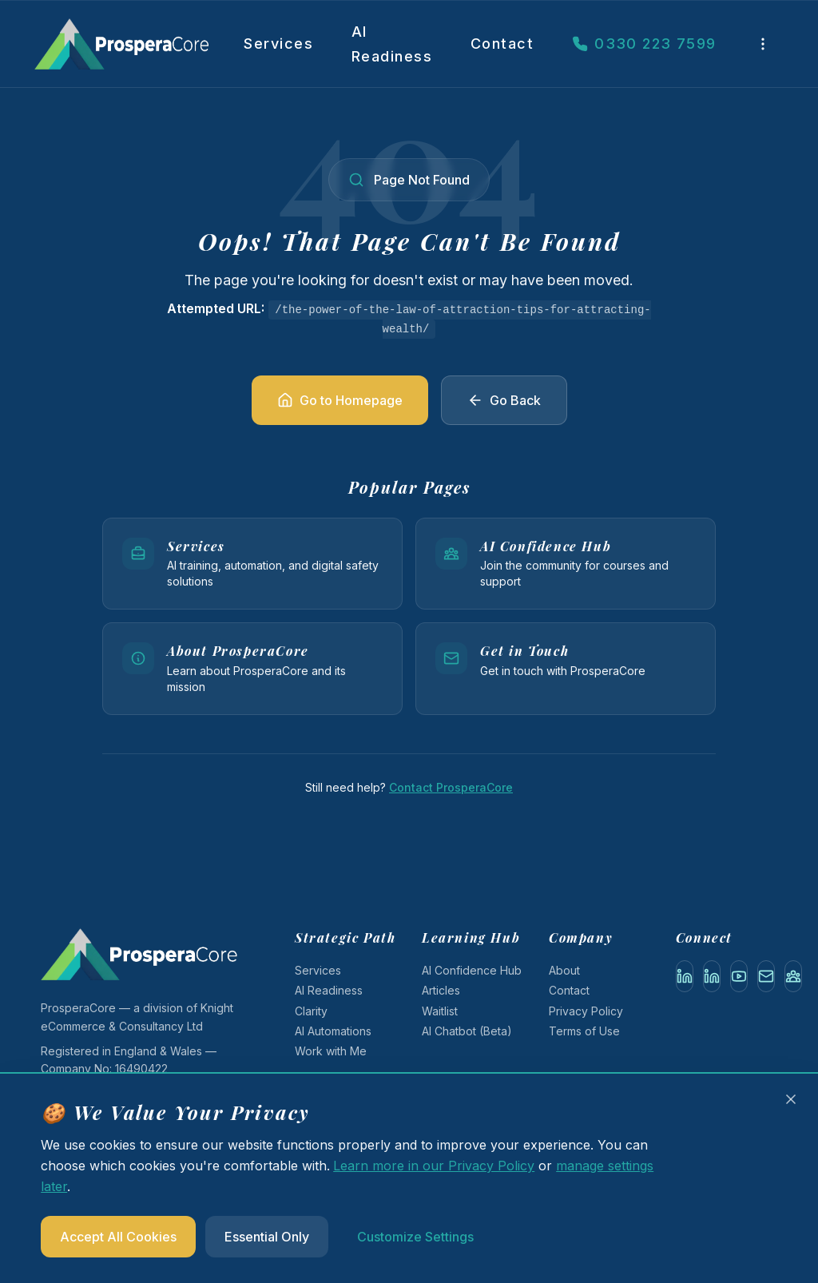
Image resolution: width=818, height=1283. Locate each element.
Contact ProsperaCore (451, 787)
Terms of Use (584, 1031)
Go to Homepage (340, 400)
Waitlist (440, 1011)
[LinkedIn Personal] (684, 976)
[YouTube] (739, 976)
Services (278, 43)
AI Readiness (391, 44)
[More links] (763, 44)
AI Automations (333, 1031)
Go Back (504, 400)
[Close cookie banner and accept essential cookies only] (790, 1099)
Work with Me (331, 1051)
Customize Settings (415, 1237)
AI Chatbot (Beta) (467, 1031)
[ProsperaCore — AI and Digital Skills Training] (135, 44)
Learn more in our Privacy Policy (433, 1166)
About (564, 970)
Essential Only (266, 1237)
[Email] (766, 976)
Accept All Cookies (118, 1237)
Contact (502, 43)
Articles (441, 990)
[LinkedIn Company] (712, 976)
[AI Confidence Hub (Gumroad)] (793, 976)
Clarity (311, 1011)
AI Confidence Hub (472, 970)
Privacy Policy (586, 1011)
